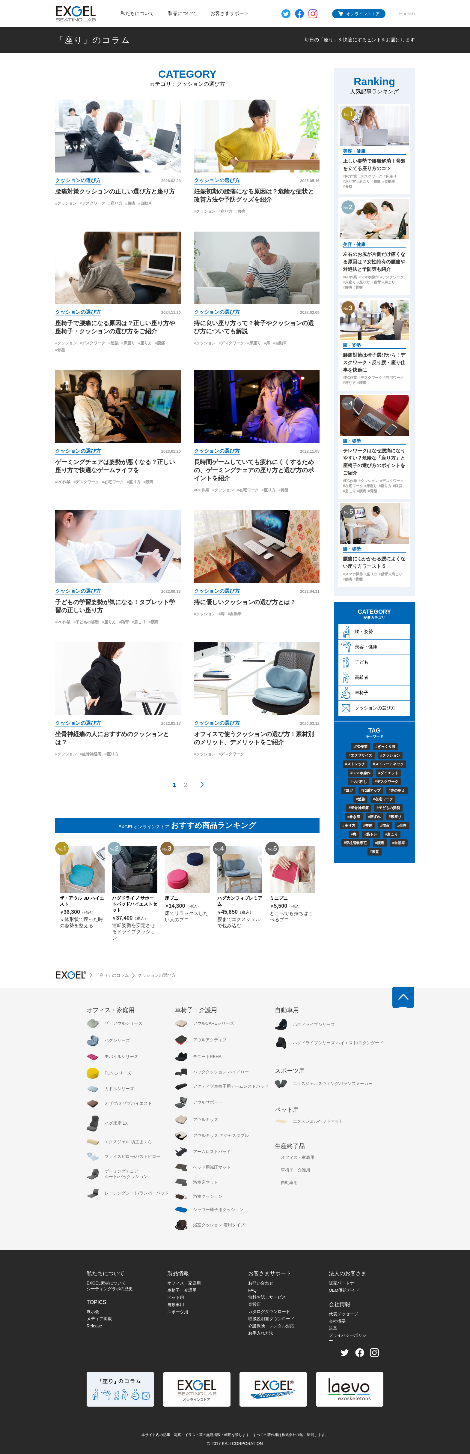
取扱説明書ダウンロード (271, 1319)
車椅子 (354, 693)
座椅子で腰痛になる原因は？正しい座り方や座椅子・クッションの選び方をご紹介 (115, 327)
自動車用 (175, 1305)
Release (94, 1326)
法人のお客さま (348, 1274)
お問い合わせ (260, 1283)
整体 (367, 825)
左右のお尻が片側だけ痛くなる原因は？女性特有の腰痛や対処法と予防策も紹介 (374, 261)
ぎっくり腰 (385, 747)
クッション (66, 203)
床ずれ (374, 816)
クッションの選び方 (78, 180)
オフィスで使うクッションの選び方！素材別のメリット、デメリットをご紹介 (254, 738)
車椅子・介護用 (182, 1290)
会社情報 (339, 1305)
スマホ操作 (368, 277)
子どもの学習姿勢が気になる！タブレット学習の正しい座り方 (115, 606)
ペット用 (175, 1297)
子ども (354, 663)
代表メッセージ (343, 1314)
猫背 (124, 622)
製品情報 (178, 1274)
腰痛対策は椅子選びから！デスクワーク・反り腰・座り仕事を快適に (374, 362)
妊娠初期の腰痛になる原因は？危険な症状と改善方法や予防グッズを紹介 (254, 195)
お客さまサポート (229, 13)
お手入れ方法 (260, 1333)
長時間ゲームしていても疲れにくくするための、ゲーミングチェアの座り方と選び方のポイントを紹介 (254, 470)
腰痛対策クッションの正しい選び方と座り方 (115, 191)
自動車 (145, 203)
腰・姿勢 (352, 345)
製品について (182, 13)
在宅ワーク (113, 482)
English (407, 13)
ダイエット (388, 773)
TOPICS (97, 1303)
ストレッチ (355, 764)
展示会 (93, 1311)
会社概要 (337, 1321)
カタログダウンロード (269, 1311)
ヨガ (348, 790)
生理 (401, 825)
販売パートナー (343, 1283)
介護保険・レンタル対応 (271, 1326)
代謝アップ (371, 790)
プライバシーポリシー (348, 1338)
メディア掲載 (99, 1319)
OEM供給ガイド (344, 1290)
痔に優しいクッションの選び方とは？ (245, 602)
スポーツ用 (177, 1312)
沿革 (333, 1328)
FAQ (252, 1290)
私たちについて (137, 13)
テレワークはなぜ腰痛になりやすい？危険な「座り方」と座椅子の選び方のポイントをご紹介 (374, 461)
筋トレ (370, 834)
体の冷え (396, 790)
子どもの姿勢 (86, 622)
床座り (128, 344)
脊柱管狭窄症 (355, 843)
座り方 (115, 203)
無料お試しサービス (267, 1297)
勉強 (113, 344)
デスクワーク (92, 203)
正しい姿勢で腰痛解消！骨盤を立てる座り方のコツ (374, 164)
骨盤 (60, 350)
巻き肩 (353, 816)
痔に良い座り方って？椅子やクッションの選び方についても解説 (254, 327)
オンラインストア (363, 13)
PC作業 (62, 482)
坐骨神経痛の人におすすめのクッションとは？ (112, 738)
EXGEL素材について (106, 1283)
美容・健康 (354, 151)
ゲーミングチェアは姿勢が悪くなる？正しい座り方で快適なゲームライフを (115, 466)
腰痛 (130, 203)
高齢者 (354, 678)
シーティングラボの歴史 (110, 1289)
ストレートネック (388, 764)
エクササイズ (360, 756)
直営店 (254, 1304)
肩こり (139, 622)
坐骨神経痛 (90, 754)
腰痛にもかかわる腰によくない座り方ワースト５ (374, 562)
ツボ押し (358, 782)
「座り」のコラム (92, 40)
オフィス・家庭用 (184, 1283)
